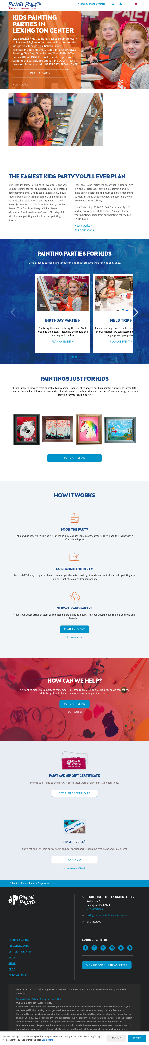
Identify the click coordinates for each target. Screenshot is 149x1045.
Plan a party (40, 72)
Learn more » (74, 637)
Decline (115, 1038)
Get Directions (95, 908)
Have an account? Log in (74, 868)
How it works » (21, 85)
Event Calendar (19, 940)
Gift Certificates (20, 951)
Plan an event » (45, 341)
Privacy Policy (39, 999)
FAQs (11, 957)
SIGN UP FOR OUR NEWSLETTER (106, 965)
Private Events (18, 946)
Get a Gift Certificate (74, 793)
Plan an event (74, 629)
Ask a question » (84, 230)
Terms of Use (23, 999)
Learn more (56, 1039)
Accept (136, 1038)
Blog (11, 969)
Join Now (74, 859)
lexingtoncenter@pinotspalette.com (107, 915)
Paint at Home (17, 975)
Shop (12, 963)
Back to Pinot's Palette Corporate (30, 883)
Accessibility (54, 999)
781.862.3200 (94, 921)
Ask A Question (74, 458)
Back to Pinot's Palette (91, 3)
